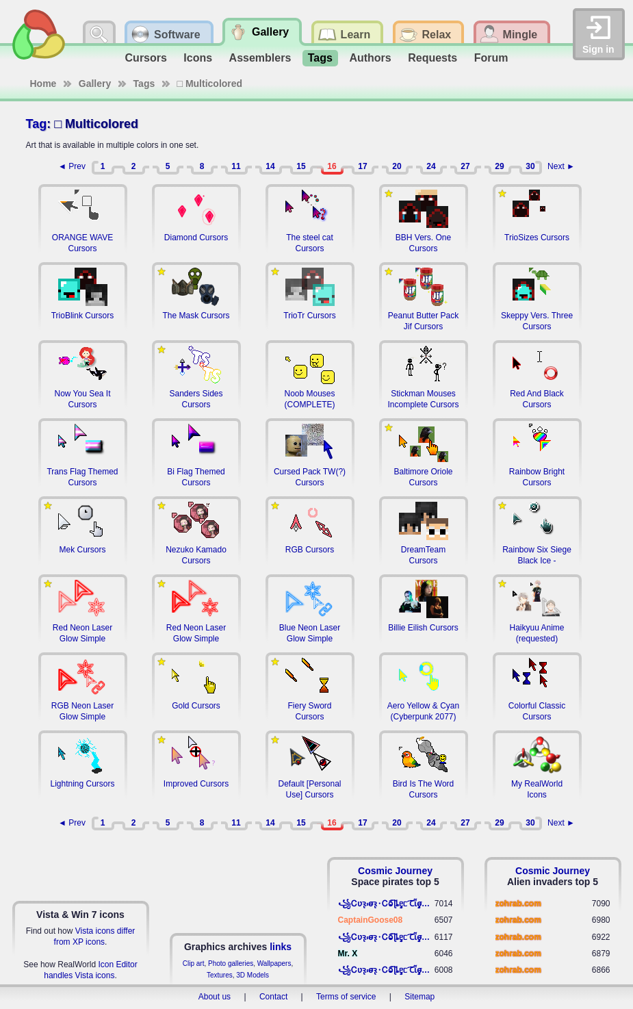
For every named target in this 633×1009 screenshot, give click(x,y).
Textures (220, 975)
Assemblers (260, 58)
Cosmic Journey (395, 870)
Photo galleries (230, 963)
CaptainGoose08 (370, 920)
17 (362, 166)
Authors (370, 58)
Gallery (95, 83)
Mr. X (348, 953)
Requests (432, 58)
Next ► (561, 166)
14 (270, 166)
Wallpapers (274, 963)
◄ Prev (72, 166)
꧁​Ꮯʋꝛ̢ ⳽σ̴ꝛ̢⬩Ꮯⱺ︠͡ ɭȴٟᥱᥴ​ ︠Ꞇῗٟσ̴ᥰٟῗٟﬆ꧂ (386, 903)
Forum (491, 58)
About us (214, 996)
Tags (320, 58)
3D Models (252, 975)
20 (396, 166)
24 (430, 166)
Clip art (194, 963)
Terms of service (346, 996)
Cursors (146, 58)
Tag (36, 124)
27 (465, 166)
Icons (197, 58)
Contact (273, 996)
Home (43, 83)
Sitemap (419, 996)
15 (300, 166)
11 (235, 166)
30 (530, 166)
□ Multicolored (210, 83)
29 (499, 166)
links (281, 946)
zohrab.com (518, 903)
